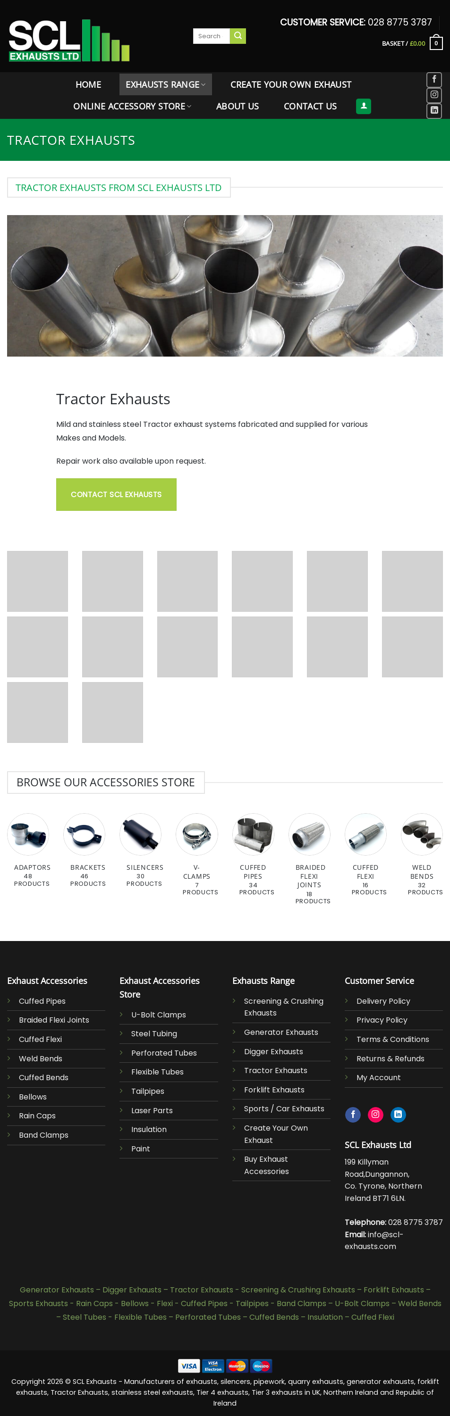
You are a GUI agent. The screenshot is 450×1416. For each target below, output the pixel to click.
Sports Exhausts (38, 1303)
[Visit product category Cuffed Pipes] (253, 859)
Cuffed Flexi (40, 1039)
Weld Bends (40, 1058)
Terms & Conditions (393, 1039)
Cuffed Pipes (42, 1001)
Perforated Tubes (164, 1053)
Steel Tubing (154, 1033)
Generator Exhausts (281, 1032)
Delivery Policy (383, 1001)
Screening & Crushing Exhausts (298, 1289)
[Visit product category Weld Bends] (422, 859)
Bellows (33, 1096)
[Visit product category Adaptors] (28, 855)
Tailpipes (147, 1091)
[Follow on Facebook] (434, 80)
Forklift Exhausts (274, 1089)
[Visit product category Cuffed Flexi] (366, 859)
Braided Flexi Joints (54, 1020)
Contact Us (310, 106)
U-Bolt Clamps (158, 1014)
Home (88, 84)
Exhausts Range (165, 84)
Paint (140, 1148)
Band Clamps (43, 1135)
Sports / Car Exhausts (284, 1108)
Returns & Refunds (391, 1058)
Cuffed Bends (43, 1077)
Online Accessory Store (132, 106)
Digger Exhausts (273, 1051)
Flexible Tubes (157, 1071)
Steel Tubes (84, 1317)
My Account (379, 1077)
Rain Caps (37, 1115)
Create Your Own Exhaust (290, 84)
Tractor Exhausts (275, 1070)
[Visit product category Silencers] (140, 855)
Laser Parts (152, 1110)
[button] (412, 43)
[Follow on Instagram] (434, 95)
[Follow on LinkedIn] (434, 111)
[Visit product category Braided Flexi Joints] (310, 864)
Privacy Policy (382, 1020)
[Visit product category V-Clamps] (197, 859)
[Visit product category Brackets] (84, 855)
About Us (237, 106)
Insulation (149, 1129)
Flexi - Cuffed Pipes (192, 1303)
